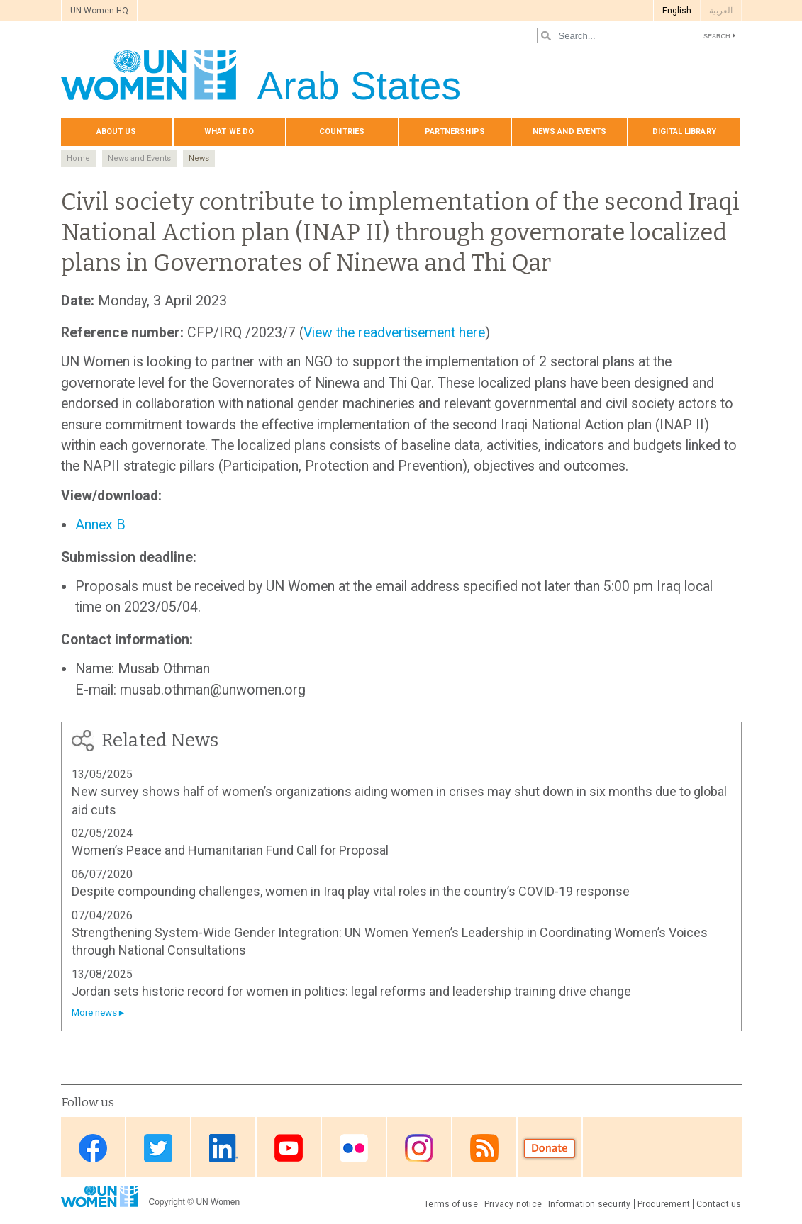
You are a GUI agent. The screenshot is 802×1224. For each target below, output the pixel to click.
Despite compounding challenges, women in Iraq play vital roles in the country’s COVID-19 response (351, 891)
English (676, 11)
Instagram (419, 1148)
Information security (589, 1204)
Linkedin (223, 1148)
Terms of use (451, 1204)
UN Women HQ (99, 11)
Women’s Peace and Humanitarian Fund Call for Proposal (230, 850)
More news (94, 1012)
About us (116, 131)
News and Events (139, 158)
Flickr (354, 1148)
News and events (570, 131)
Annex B (100, 525)
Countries (341, 131)
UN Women (218, 1202)
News (199, 158)
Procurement (664, 1204)
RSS (484, 1148)
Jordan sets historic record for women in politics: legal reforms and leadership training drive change (351, 991)
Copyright (167, 1202)
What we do (229, 131)
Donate (549, 1148)
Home (78, 158)
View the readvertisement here (394, 333)
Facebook (93, 1148)
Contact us (718, 1204)
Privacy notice (513, 1204)
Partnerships (455, 131)
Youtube (289, 1148)
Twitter (158, 1148)
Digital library (684, 131)
